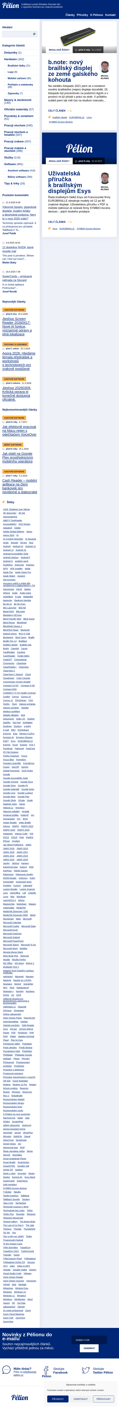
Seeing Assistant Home (14, 1129)
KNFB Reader (10, 878)
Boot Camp (20, 637)
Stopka (6, 1177)
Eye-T (32, 745)
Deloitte (25, 708)
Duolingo (7, 726)
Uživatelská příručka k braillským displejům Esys (69, 182)
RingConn (27, 1092)
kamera (25, 863)
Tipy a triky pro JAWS (13, 1236)
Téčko (30, 1210)
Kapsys (23, 867)
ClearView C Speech (13, 674)
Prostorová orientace (13, 1073)
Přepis (16, 1058)
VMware (27, 1273)
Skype (30, 1151)
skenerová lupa (10, 1147)
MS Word (19, 963)
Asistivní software (21, 170)
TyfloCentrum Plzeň (12, 1258)
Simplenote (21, 1140)
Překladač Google (23, 1055)
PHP (31, 1033)
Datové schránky (11, 708)
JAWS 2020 (8, 852)
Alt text (23, 542)
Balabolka (28, 596)
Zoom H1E (8, 1318)
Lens (5, 893)
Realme (6, 1084)
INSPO (15, 826)
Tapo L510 (8, 1203)
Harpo (22, 804)
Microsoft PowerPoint (13, 941)
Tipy (14, 1232)
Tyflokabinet (30, 1258)
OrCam (13, 1029)
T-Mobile (7, 1192)
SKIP (22, 1147)
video (12, 1266)
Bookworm (8, 637)
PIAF (5, 1036)
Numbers (30, 991)
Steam (31, 1173)
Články (70, 15)
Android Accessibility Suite (15, 554)
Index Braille (25, 822)
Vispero (32, 1270)
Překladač (8, 1055)
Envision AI (8, 737)
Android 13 (8, 550)
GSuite (21, 800)
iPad (21, 837)
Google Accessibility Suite (15, 778)
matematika (8, 908)
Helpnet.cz (8, 808)
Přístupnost (8, 1062)
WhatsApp (8, 1288)
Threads (17, 1229)
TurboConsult (27, 1251)
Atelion (27, 589)
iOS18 (14, 837)
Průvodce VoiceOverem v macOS (19, 1077)
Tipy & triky (14, 183)
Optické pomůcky (11, 1025)
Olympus (7, 1010)
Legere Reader (10, 889)
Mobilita (23, 948)
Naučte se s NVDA (22, 980)
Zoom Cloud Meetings (13, 1314)
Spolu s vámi (9, 1173)
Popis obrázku (10, 1047)
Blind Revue (9, 622)
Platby (13, 1036)
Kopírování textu (23, 882)
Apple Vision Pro (23, 572)
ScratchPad (17, 1121)
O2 (12, 995)
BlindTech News (11, 630)
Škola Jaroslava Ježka (14, 1151)
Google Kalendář (11, 789)
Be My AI (7, 604)
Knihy (32, 878)
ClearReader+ (10, 667)
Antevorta (19, 565)
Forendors (21, 759)
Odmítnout (81, 1399)
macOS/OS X (9, 900)
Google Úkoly (9, 800)
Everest (6, 745)
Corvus (15, 696)
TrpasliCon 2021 (11, 1251)
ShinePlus (28, 1132)
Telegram (31, 1214)
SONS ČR (8, 1170)
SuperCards (9, 1181)
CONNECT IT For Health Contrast (19, 693)
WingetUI (21, 1295)
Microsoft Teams (11, 945)
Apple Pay (8, 572)
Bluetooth (25, 630)
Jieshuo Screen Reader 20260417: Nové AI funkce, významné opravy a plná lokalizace (17, 326)
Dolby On (20, 719)
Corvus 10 (26, 696)
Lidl (24, 893)
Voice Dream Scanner (13, 1281)
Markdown (22, 904)
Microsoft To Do (28, 945)
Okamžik (22, 1007)
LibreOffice (15, 893)
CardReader (9, 652)
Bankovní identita (22, 600)
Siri (19, 1144)
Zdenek (21, 1307)
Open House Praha (12, 1018)
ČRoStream (20, 700)
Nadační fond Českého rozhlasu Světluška (18, 971)
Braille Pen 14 (10, 641)
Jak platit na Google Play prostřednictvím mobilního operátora (17, 457)
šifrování (7, 1136)
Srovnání (22, 1173)
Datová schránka (27, 704)
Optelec (24, 1021)
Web (14, 1284)
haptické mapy (10, 804)
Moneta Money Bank (13, 952)
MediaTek (21, 908)
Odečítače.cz (9, 1007)
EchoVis (7, 733)
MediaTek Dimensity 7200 (15, 911)
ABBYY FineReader (12, 520)
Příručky (82, 15)
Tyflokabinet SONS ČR (14, 1262)
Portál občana (25, 1047)
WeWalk (22, 1284)
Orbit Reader (28, 1025)
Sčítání (6, 1121)
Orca (5, 1029)
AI (17, 535)
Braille (31, 637)
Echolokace (23, 730)
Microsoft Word (10, 948)
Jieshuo (15, 863)
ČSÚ (31, 700)
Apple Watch (9, 576)
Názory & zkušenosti (17, 101)
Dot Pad (17, 722)
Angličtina (8, 565)
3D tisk (22, 513)
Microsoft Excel (10, 930)
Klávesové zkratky (24, 874)
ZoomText (20, 1318)
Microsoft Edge (28, 926)
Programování (23, 1062)
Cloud (28, 674)
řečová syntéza (10, 1088)
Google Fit (23, 785)
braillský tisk (25, 645)
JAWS (28, 845)
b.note (18, 596)
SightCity (17, 1136)
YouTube (21, 1303)
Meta (18, 919)
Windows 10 (20, 1292)
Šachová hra (9, 1118)
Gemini (24, 767)
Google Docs (27, 782)
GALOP (15, 767)
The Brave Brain (27, 1221)
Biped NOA (8, 611)
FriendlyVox (28, 763)
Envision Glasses (24, 737)
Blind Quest (28, 619)
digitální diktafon (11, 715)
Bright (6, 648)
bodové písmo (10, 633)
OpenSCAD (29, 1018)
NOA (12, 987)
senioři (18, 1132)
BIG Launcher (9, 608)
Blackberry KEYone (12, 615)
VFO (5, 1266)
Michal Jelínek (104, 77)
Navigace (7, 984)
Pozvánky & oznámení (18, 117)
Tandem (26, 1199)
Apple (27, 568)
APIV (5, 568)
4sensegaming (10, 517)
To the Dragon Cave (12, 1244)
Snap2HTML (9, 1166)
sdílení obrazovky (11, 1125)
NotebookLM (23, 987)
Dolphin (31, 719)
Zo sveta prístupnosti (13, 1310)
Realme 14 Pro (20, 1084)
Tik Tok (6, 1232)
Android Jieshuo (11, 557)
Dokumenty (8, 719)
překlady (7, 1058)
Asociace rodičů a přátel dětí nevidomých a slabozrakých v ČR (19, 584)
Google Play (23, 796)
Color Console (23, 678)
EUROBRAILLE (25, 741)
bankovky (7, 600)
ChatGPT (7, 659)
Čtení (14, 704)
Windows (7, 1292)
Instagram (8, 833)
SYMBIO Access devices (15, 1188)
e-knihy (27, 726)
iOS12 (6, 837)
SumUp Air (17, 1177)
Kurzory (17, 885)
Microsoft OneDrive (12, 933)
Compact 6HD (10, 689)
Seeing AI (26, 1125)
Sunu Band (29, 1177)
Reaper (32, 1084)
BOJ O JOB (24, 633)
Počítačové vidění (11, 1044)
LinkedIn (32, 893)
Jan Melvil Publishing (13, 845)
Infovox (6, 826)
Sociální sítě (23, 1166)
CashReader (9, 656)
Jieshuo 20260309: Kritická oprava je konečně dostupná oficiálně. (16, 393)
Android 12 (30, 546)
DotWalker (28, 722)
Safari (20, 1118)
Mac (12, 896)
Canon (24, 648)
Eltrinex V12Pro (26, 733)
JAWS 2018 (8, 848)
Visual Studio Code (12, 1273)
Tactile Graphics (11, 1195)
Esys (13, 741)
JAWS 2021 (22, 852)
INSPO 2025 (23, 830)
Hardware (14, 59)
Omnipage (19, 1010)
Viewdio (7, 1270)
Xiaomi (6, 1303)
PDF (13, 1033)
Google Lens (9, 793)
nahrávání (8, 976)
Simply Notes (9, 1144)
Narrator (30, 976)
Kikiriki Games (21, 870)
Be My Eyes (19, 604)
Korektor (7, 885)
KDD (31, 867)
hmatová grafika (11, 815)
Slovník (6, 1155)
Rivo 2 (6, 1095)
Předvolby (103, 1399)
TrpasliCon (25, 1247)
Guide (30, 800)
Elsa (15, 733)
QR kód (6, 1081)
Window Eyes (21, 1288)
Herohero (19, 808)
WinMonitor (19, 1299)
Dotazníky (12, 52)
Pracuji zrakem (17, 141)
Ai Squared (30, 539)
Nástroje (7, 980)
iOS (31, 833)
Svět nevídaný (10, 1184)
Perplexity (22, 1033)
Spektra (19, 1170)
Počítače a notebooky (20, 85)
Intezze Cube (21, 833)
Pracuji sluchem (18, 125)
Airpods (14, 542)
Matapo (32, 904)
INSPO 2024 (9, 830)
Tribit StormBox (10, 1247)
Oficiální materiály (19, 109)
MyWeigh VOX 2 (11, 967)
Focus (24, 756)
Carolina (21, 652)
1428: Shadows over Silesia (16, 509)
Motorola (24, 956)
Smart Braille (9, 1162)
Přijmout (58, 1399)
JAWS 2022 (8, 856)
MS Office (8, 963)
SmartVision (23, 1162)
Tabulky (17, 1192)
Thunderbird (29, 1229)
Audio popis (25, 593)
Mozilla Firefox (19, 959)
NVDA (6, 995)
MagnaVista (9, 904)
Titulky (29, 1236)
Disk (23, 715)
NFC (5, 987)
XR (13, 1303)
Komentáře (8, 882)
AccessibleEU (9, 524)
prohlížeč (7, 1066)
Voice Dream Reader (13, 1277)
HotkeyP (25, 815)
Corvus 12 (8, 700)
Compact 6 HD (28, 685)
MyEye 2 (30, 963)
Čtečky (6, 704)
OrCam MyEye (26, 1029)
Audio (15, 593)
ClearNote (21, 663)
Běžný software (20, 177)
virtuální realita (20, 1270)
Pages (6, 1033)
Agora (29, 531)
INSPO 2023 (27, 826)
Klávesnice (8, 874)
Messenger (8, 919)
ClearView (24, 667)
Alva (31, 542)
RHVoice (16, 1092)
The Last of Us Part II (13, 1225)
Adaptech (7, 528)
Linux (5, 896)
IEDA (25, 819)
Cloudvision (8, 678)
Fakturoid (19, 748)
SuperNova (22, 1181)
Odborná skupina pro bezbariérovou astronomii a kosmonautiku (16, 1001)
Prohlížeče (19, 1066)
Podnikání (27, 1044)
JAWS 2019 (22, 848)
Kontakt (110, 15)
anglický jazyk (21, 561)
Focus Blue (8, 759)
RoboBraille (17, 1095)
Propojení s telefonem (13, 1070)
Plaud (6, 1040)
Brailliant (23, 641)
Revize (6, 1092)
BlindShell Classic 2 (12, 626)
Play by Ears (17, 1040)
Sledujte (55, 1372)
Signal (27, 1136)
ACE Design (24, 524)
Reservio (24, 1088)
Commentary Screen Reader (17, 682)
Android (6, 546)
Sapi (27, 1118)
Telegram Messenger (13, 1218)
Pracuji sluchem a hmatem (16, 133)
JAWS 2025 (22, 859)
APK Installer (16, 568)
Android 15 (21, 550)
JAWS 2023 (22, 856)
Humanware (9, 819)
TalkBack (25, 1195)
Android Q (8, 561)
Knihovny (23, 878)
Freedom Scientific (12, 763)
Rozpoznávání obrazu (13, 1103)
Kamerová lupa (10, 867)
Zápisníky (15, 93)
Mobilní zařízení (19, 78)
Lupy (12, 72)
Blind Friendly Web (12, 619)
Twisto (16, 1255)
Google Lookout (25, 793)
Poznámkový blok (11, 1051)
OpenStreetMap (10, 1021)
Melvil (32, 915)
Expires (23, 745)
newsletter (28, 984)
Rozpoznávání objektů (14, 1099)
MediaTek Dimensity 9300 (15, 915)
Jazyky (6, 863)
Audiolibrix (8, 596)
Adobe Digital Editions (13, 531)
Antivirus (30, 565)
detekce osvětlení (11, 711)
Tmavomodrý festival (13, 1240)
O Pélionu (96, 15)
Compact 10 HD (11, 685)
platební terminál (26, 1036)
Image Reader (10, 822)
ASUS (19, 589)
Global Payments (11, 771)
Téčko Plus (8, 1214)
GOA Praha (27, 771)
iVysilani (16, 841)
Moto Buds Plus (10, 956)
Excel (15, 745)
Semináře (7, 1132)
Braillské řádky (19, 65)
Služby (12, 157)
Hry (32, 815)
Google (6, 774)
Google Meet (9, 796)
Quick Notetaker (20, 1081)
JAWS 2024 (8, 859)
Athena (6, 593)
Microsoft (27, 919)
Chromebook (20, 659)
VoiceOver (31, 1281)
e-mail (6, 730)
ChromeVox (8, 663)
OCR (18, 995)
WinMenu (7, 1299)
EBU (13, 730)
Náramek (19, 976)
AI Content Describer (13, 539)
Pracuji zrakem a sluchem (15, 149)
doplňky (6, 722)
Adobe (17, 528)
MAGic (21, 900)
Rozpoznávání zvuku (13, 1110)
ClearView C (9, 671)
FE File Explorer (11, 752)
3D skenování (9, 513)
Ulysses (31, 1262)
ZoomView (8, 1321)
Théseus (7, 1229)
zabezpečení (9, 1307)
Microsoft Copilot (11, 926)
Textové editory (10, 1221)
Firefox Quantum (11, 756)
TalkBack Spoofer (11, 1199)
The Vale (30, 1225)
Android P (25, 557)
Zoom (28, 1310)
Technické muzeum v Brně (15, 1207)
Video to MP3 (23, 1266)
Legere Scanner (27, 889)
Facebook (8, 748)
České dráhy (23, 656)
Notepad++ (8, 991)
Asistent (21, 576)
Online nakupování (12, 1014)
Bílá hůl (22, 608)
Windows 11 (9, 1295)
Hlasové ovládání (11, 811)
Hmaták (25, 811)
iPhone (6, 841)
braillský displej (10, 645)
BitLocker (20, 611)
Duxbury (18, 726)
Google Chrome (10, 782)
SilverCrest (8, 1140)
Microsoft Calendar (12, 922)
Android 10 (18, 546)
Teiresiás (20, 1214)
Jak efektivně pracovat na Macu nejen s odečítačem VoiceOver (19, 430)
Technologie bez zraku (14, 1210)
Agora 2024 (8, 535)
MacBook (21, 896)
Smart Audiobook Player (14, 1158)
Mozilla (6, 959)
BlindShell (21, 622)
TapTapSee (20, 1203)
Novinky (20, 991)
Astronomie (8, 589)
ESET (6, 741)
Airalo (6, 542)
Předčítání (27, 1051)
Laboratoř (27, 885)
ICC (19, 819)
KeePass (7, 870)
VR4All (6, 1284)
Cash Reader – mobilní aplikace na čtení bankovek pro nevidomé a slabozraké (19, 486)
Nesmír (17, 984)
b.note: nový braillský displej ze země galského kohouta (73, 71)
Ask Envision (9, 579)
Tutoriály (7, 1255)
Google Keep (27, 789)
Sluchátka (17, 1155)
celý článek (57, 110)
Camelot (15, 648)
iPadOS (29, 837)
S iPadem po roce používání (16, 1114)
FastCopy (30, 748)
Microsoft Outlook (11, 937)
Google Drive (9, 785)
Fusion (6, 767)
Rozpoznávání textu (12, 1107)
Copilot (6, 696)
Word (30, 1299)
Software (13, 164)
